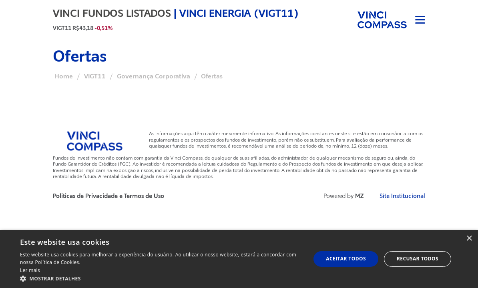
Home (63, 76)
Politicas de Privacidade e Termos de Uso (108, 196)
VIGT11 (95, 76)
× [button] (469, 239)
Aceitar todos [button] (346, 258)
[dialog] (239, 259)
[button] (161, 278)
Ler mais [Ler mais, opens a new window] (30, 270)
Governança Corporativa (153, 76)
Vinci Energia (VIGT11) (239, 13)
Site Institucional (402, 196)
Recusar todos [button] (417, 258)
